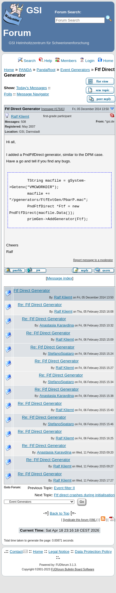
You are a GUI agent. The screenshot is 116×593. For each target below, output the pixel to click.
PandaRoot (46, 70)
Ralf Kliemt (20, 116)
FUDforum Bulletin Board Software (72, 569)
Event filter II (64, 488)
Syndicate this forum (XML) (80, 519)
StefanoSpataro (61, 353)
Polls (8, 94)
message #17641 (53, 109)
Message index (59, 278)
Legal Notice (58, 551)
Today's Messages (31, 88)
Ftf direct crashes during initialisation (84, 495)
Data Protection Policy (93, 551)
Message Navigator (33, 94)
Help (45, 61)
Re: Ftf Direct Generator (40, 304)
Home (105, 61)
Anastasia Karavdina (56, 325)
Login (87, 61)
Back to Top (59, 513)
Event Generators (75, 70)
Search (26, 61)
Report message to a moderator (93, 260)
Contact (16, 551)
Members (65, 61)
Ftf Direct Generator (22, 109)
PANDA (25, 70)
